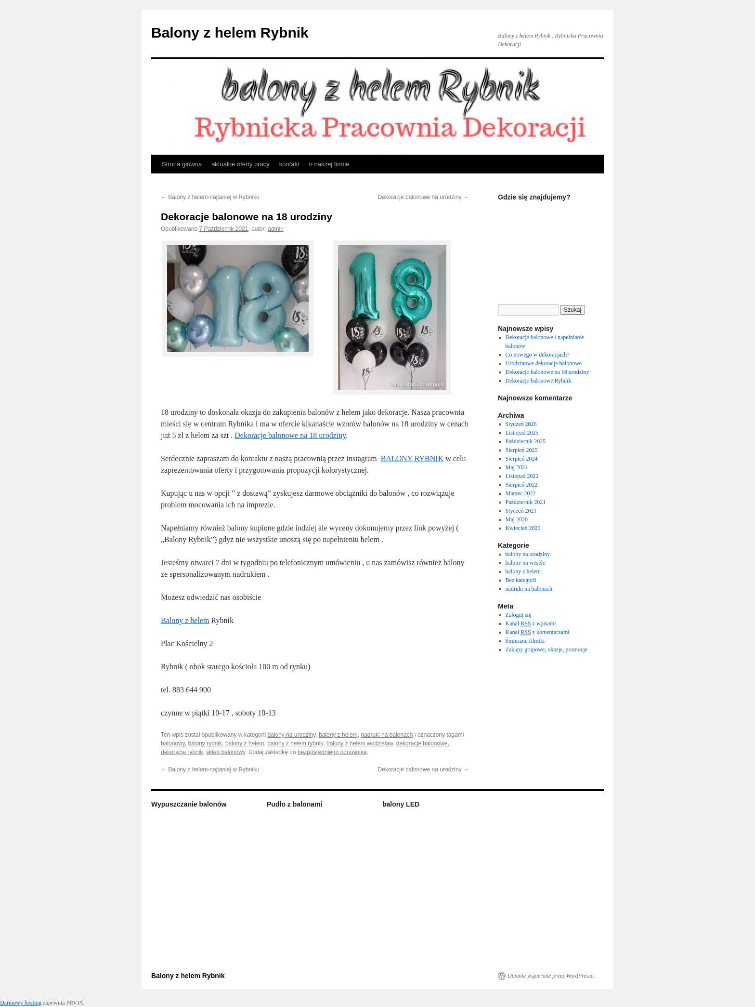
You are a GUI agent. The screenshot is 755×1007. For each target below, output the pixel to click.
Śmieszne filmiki (525, 640)
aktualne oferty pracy (240, 164)
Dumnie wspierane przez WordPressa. (551, 975)
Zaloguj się (519, 614)
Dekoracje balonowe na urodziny (423, 197)
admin (276, 228)
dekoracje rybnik (182, 752)
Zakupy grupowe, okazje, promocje (546, 649)
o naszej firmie (329, 164)
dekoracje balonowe (422, 743)
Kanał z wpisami (531, 623)
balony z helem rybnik (295, 743)
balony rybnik (205, 743)
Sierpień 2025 (522, 450)
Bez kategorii (521, 580)
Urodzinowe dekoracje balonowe (544, 363)
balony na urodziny (291, 734)
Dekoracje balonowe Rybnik (539, 380)
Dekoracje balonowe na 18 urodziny (290, 435)
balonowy (173, 743)
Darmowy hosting (20, 1002)
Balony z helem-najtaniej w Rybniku (210, 197)
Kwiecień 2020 (523, 528)
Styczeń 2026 (521, 424)
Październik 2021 (526, 502)
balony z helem (338, 734)
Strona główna (182, 164)
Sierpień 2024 (522, 458)
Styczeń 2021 (521, 510)
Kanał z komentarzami (538, 632)
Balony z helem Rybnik (230, 32)
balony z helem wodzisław (359, 743)
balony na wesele (526, 562)
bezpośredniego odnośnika (332, 752)
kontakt (289, 164)
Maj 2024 (517, 467)
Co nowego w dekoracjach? (538, 354)
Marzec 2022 (521, 493)
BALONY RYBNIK (412, 458)
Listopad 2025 (522, 432)
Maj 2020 (517, 519)
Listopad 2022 (522, 476)
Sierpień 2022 (522, 484)
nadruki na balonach (387, 734)
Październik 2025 (526, 441)
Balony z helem (185, 620)
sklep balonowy (225, 752)
